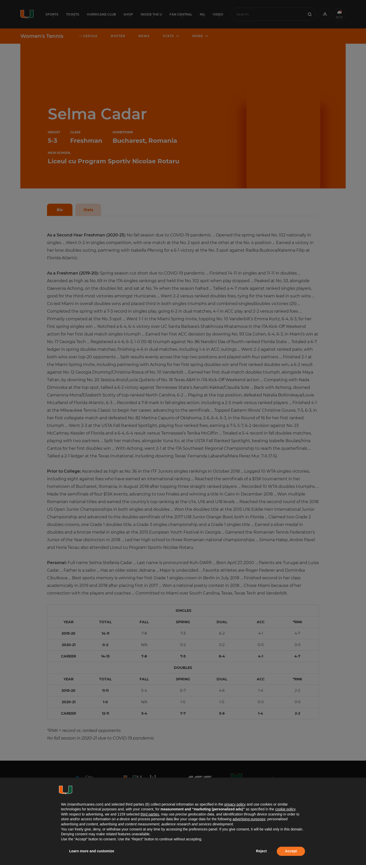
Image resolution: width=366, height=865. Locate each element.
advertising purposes (249, 819)
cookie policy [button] (285, 809)
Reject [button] (261, 851)
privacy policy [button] (235, 804)
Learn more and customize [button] (91, 851)
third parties (150, 814)
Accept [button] (291, 851)
